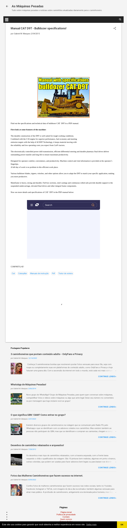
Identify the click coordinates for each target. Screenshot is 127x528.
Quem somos (66, 519)
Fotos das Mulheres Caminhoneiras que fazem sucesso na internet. (47, 475)
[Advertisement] (63, 56)
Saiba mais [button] (91, 524)
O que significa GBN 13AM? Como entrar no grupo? (38, 415)
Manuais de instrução (39, 273)
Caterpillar (22, 273)
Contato (66, 517)
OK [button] (122, 525)
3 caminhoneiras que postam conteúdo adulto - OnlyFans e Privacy (47, 354)
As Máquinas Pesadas (27, 6)
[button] (114, 28)
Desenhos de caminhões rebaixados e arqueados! (37, 445)
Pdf (53, 273)
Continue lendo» (107, 376)
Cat (13, 273)
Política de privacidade (66, 514)
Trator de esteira (65, 273)
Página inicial (66, 512)
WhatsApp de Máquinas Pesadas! (28, 384)
